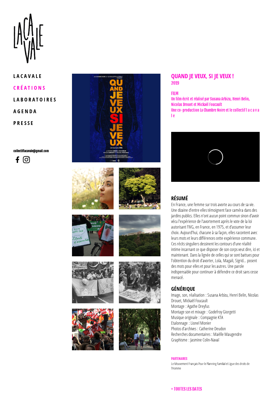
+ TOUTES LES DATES (186, 389)
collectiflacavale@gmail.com (31, 151)
